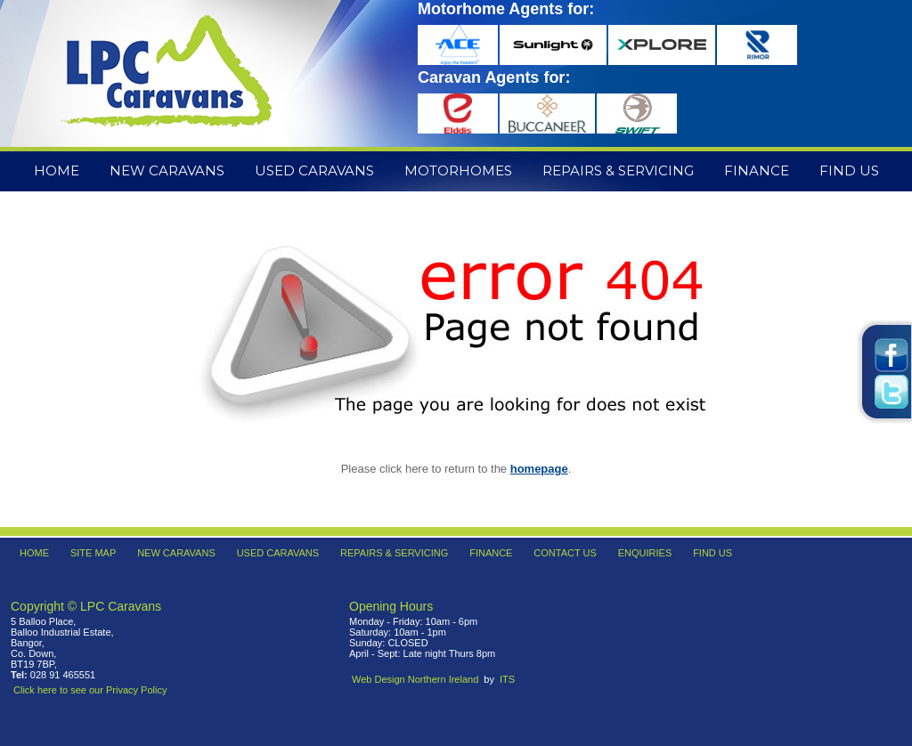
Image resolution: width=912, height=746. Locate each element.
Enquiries (645, 552)
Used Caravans (314, 170)
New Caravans (167, 170)
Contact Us (565, 552)
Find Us (849, 170)
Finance (756, 170)
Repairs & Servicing (618, 170)
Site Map (93, 552)
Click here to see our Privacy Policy (90, 690)
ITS (507, 679)
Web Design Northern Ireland (415, 679)
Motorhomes (458, 170)
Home (56, 170)
